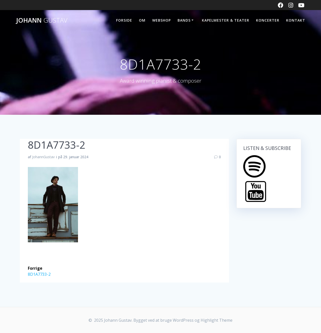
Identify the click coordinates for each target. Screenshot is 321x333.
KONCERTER (267, 20)
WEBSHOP (161, 20)
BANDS (184, 20)
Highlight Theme (216, 320)
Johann (41, 20)
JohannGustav (43, 156)
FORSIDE (124, 20)
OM (142, 20)
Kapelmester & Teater (225, 20)
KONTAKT (295, 20)
